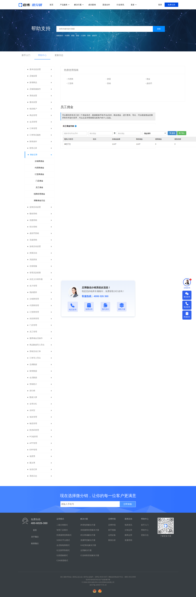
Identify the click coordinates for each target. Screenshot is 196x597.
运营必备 (112, 535)
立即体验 (127, 504)
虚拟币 (94, 36)
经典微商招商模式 (64, 535)
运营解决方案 (86, 550)
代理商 (67, 36)
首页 (51, 5)
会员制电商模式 (63, 545)
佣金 (77, 36)
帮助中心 (42, 55)
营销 (88, 36)
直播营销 (128, 540)
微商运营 (128, 535)
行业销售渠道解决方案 (89, 555)
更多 (133, 5)
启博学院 (112, 525)
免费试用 (171, 5)
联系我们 (35, 543)
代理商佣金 (39, 168)
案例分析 (112, 540)
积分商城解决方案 (87, 535)
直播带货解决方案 (87, 540)
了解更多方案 (165, 536)
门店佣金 (39, 181)
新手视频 (112, 530)
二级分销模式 (62, 525)
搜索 (159, 29)
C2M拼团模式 (62, 560)
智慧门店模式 (62, 530)
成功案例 (92, 5)
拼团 (72, 36)
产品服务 (63, 5)
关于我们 (35, 537)
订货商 (83, 36)
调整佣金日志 (39, 200)
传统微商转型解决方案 (89, 530)
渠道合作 (106, 5)
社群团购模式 (62, 555)
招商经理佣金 (39, 194)
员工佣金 (39, 187)
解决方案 (78, 5)
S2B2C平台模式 (63, 540)
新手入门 (26, 55)
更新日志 (59, 55)
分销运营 (128, 530)
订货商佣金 (39, 174)
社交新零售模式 (63, 550)
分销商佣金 (39, 161)
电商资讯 (128, 525)
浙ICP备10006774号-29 (98, 585)
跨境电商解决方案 (87, 525)
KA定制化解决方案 (88, 545)
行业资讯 (120, 5)
